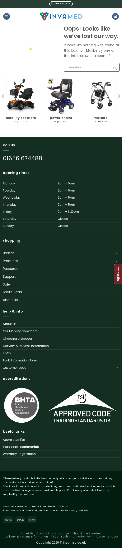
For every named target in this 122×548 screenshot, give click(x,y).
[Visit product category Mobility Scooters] (21, 102)
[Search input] (89, 67)
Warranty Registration (19, 454)
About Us (10, 300)
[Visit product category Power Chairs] (61, 102)
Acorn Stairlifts (14, 440)
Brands (9, 253)
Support (9, 276)
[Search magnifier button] (115, 68)
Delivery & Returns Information (26, 346)
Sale (6, 284)
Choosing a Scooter (17, 339)
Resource (10, 268)
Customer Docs (14, 368)
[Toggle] (117, 253)
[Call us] (61, 3)
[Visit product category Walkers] (101, 102)
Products (10, 261)
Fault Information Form (20, 360)
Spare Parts (12, 292)
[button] (6, 16)
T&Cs (7, 353)
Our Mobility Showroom (20, 331)
